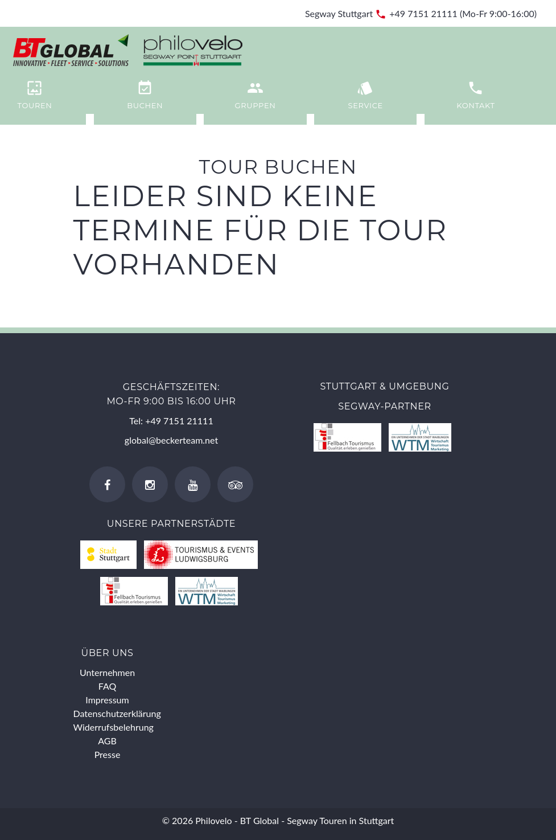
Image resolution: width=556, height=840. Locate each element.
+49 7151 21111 (423, 13)
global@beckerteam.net (171, 440)
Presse (107, 754)
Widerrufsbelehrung (113, 727)
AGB (107, 740)
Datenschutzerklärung (117, 713)
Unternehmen (107, 672)
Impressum (107, 699)
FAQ (107, 686)
